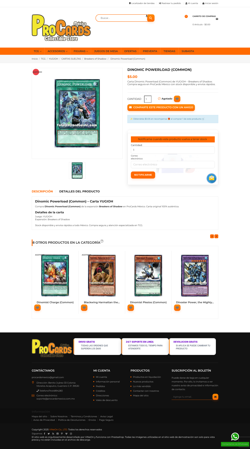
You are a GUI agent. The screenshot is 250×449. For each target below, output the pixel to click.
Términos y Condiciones (84, 416)
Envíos (92, 420)
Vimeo (66, 433)
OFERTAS (130, 51)
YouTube (58, 433)
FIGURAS (80, 51)
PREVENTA (150, 51)
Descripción (42, 191)
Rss (53, 433)
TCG (37, 51)
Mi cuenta (101, 370)
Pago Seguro (106, 420)
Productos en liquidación (147, 377)
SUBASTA (188, 51)
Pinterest (62, 433)
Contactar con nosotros (146, 391)
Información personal (108, 382)
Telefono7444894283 (50, 390)
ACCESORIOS (57, 51)
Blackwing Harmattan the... (102, 302)
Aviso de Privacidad (44, 420)
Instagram (71, 433)
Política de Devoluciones (71, 420)
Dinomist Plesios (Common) (148, 302)
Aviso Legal (106, 416)
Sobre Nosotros (58, 416)
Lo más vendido (142, 386)
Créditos (100, 391)
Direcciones (102, 395)
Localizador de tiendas (141, 3)
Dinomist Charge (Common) (55, 302)
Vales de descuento (107, 400)
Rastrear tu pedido (170, 3)
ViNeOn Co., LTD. (58, 429)
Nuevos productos (143, 382)
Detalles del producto (79, 191)
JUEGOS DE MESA (106, 51)
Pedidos (100, 386)
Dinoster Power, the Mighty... (195, 302)
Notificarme (143, 174)
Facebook (44, 433)
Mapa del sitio (140, 395)
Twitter (49, 433)
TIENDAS (169, 51)
